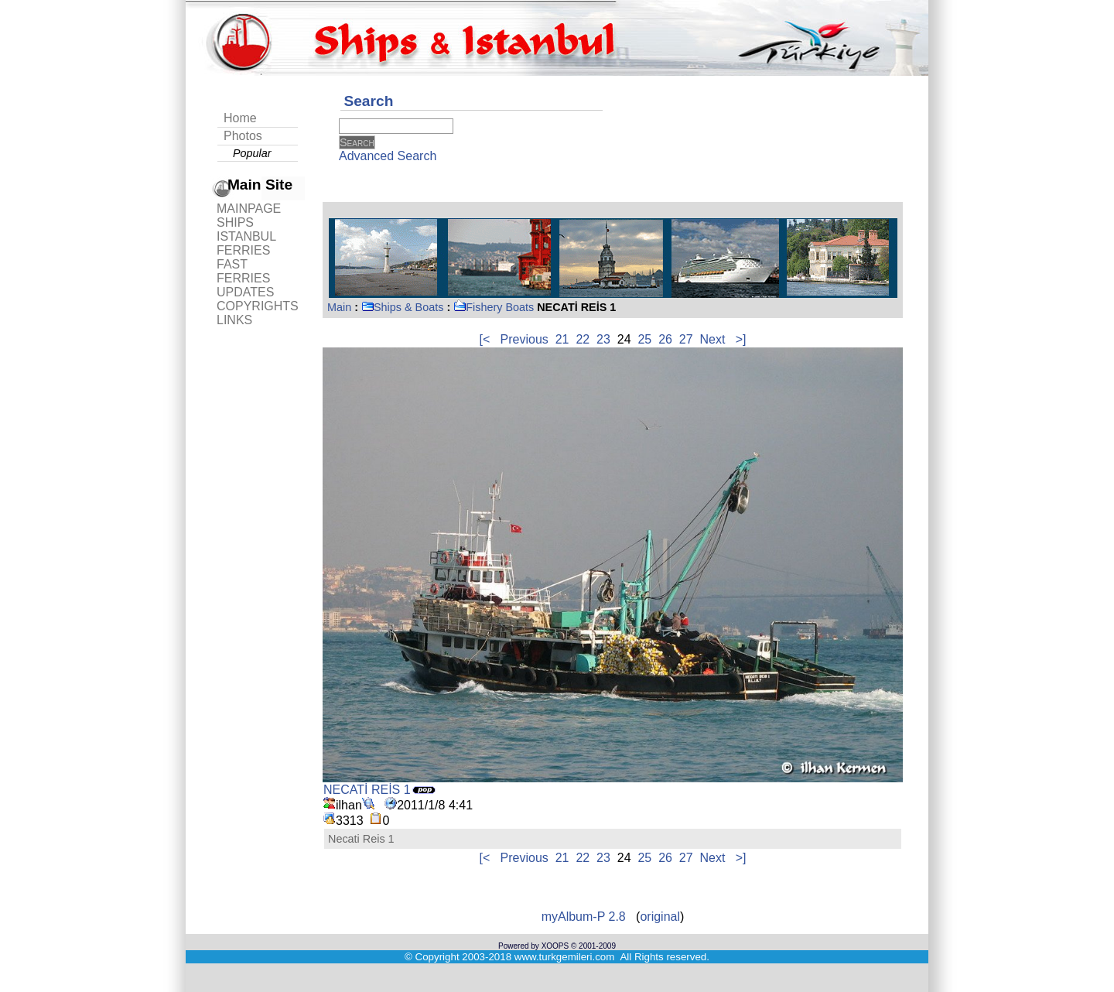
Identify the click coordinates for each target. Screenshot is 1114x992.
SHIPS (235, 222)
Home (240, 118)
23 (603, 339)
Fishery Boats (493, 307)
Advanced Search (387, 155)
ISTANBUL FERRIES (246, 243)
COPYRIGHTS (258, 306)
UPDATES (245, 292)
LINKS (234, 320)
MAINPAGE (249, 208)
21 (562, 339)
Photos (243, 135)
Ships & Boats (402, 307)
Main (339, 307)
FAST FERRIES (243, 271)
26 (665, 339)
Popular (252, 153)
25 (644, 339)
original (660, 916)
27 (686, 339)
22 (582, 339)
